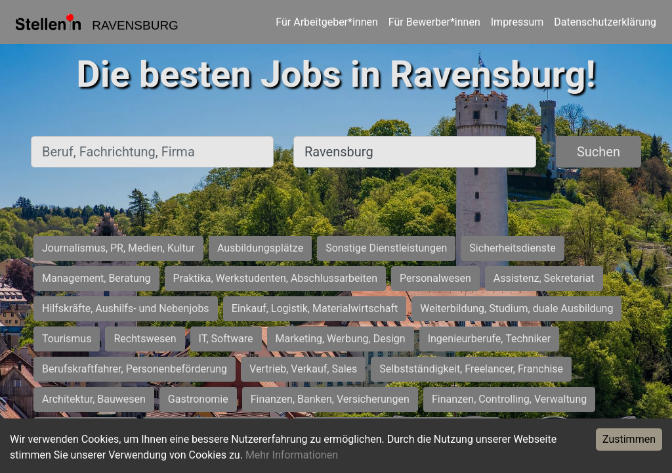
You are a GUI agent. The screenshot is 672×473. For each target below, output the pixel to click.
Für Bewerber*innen (434, 22)
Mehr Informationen (291, 455)
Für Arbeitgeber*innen (326, 22)
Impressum (517, 22)
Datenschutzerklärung (605, 22)
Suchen (598, 152)
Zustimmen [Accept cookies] (629, 439)
